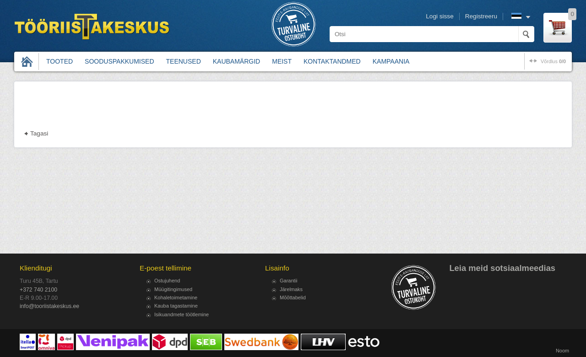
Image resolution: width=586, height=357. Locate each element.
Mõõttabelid (293, 297)
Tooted (59, 61)
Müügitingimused (173, 289)
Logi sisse (439, 16)
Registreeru (481, 16)
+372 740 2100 (38, 290)
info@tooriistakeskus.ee (49, 306)
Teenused (183, 61)
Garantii (289, 280)
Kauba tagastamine (176, 305)
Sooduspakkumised (119, 61)
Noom (562, 350)
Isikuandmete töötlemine (181, 314)
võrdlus (553, 61)
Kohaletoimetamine (175, 297)
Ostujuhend (167, 280)
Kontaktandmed (332, 61)
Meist (282, 61)
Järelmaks (291, 289)
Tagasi (39, 133)
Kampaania (391, 61)
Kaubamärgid (236, 61)
